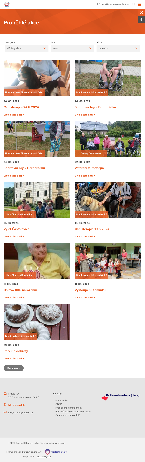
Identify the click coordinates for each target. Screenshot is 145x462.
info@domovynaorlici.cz (115, 4)
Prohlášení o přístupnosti (68, 407)
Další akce (13, 368)
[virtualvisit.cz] (56, 452)
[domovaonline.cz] (29, 452)
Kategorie (10, 42)
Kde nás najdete (16, 405)
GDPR (58, 404)
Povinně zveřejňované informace (73, 411)
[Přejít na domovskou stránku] (7, 4)
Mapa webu (61, 400)
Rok (53, 42)
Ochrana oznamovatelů (67, 415)
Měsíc (100, 42)
